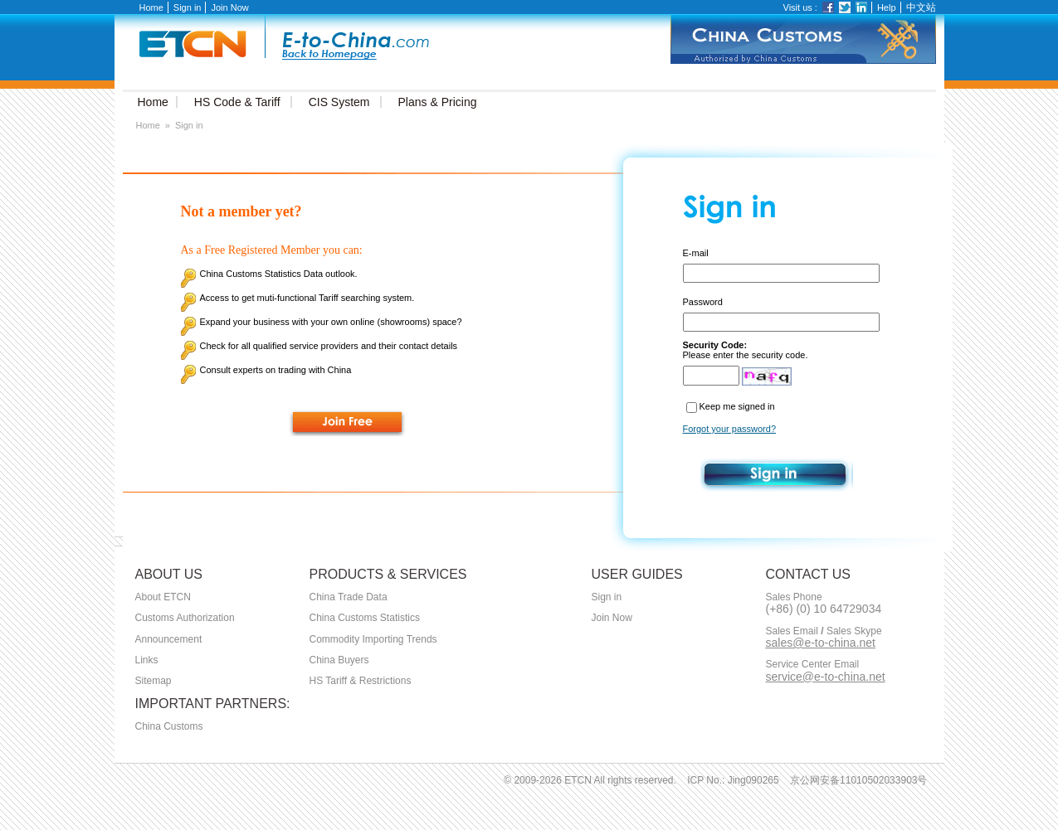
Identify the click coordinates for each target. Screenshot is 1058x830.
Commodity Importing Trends (373, 639)
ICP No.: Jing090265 (733, 780)
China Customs (169, 726)
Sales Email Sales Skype (824, 631)
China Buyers (339, 660)
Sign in (187, 7)
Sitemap (153, 681)
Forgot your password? (730, 429)
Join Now (229, 7)
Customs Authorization (185, 618)
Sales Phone (794, 597)
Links (146, 660)
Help (886, 7)
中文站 (921, 7)
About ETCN (163, 597)
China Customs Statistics (365, 618)
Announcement (168, 639)
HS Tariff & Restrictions (361, 681)
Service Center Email (813, 664)
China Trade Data (349, 597)
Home (151, 7)
